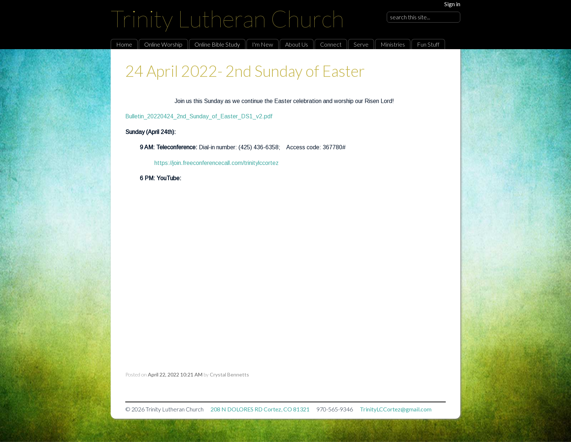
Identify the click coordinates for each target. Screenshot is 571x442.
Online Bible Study (217, 44)
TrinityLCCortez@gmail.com (396, 409)
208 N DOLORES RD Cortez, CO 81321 (260, 409)
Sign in (452, 3)
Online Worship (163, 44)
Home (124, 44)
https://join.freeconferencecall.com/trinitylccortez (216, 163)
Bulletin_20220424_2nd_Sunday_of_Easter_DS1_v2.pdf (198, 116)
